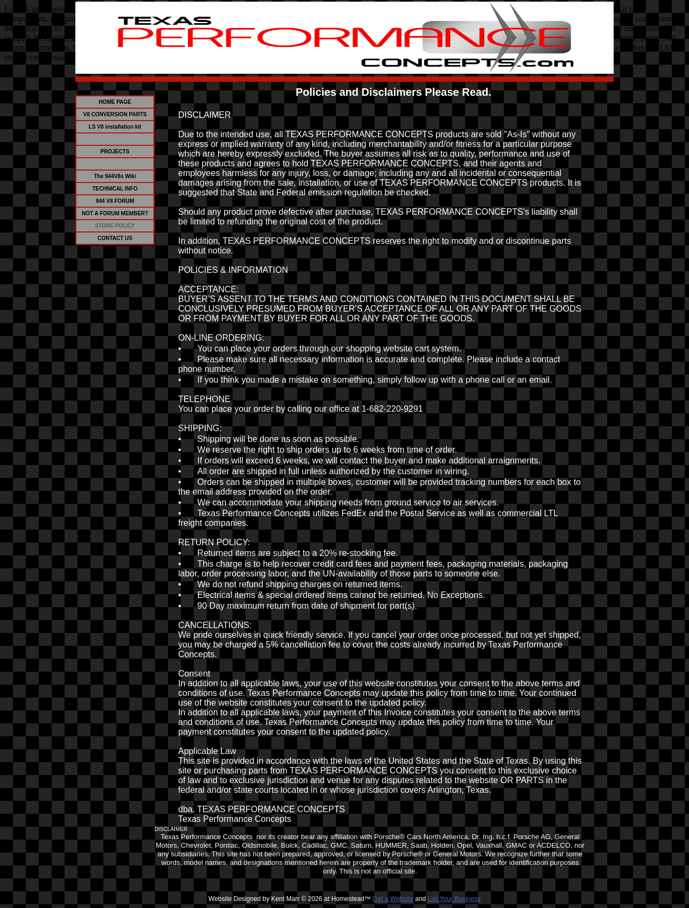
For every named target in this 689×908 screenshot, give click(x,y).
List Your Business (454, 899)
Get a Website (392, 899)
